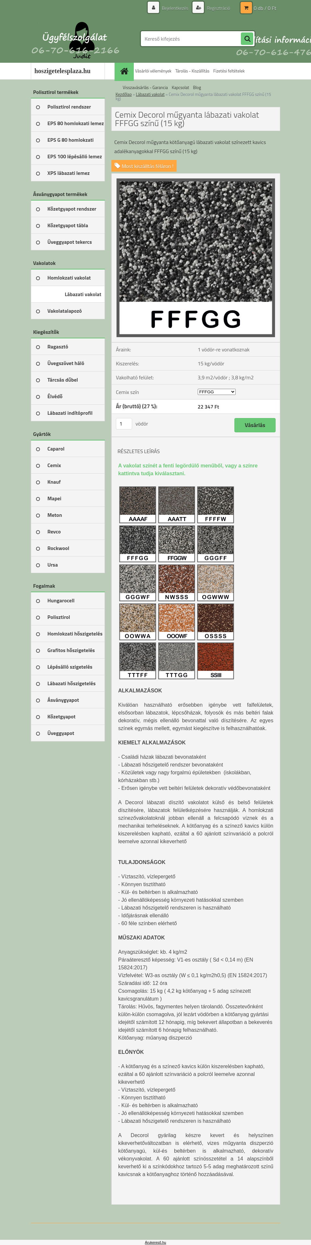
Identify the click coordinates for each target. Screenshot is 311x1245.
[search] (247, 39)
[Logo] (75, 38)
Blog (197, 87)
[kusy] (124, 423)
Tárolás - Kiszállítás (192, 71)
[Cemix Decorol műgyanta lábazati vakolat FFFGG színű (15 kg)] (196, 176)
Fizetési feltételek (229, 71)
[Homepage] (125, 71)
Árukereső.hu (155, 1242)
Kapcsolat (180, 87)
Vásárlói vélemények (153, 71)
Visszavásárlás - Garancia (145, 87)
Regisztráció (218, 8)
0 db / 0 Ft (265, 8)
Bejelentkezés (175, 8)
